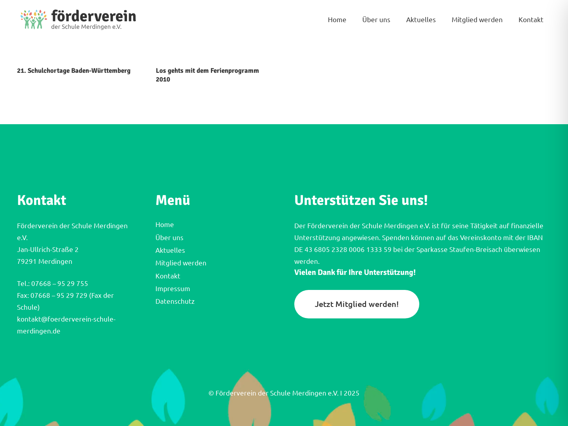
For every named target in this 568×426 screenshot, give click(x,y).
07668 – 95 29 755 (59, 283)
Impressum (172, 288)
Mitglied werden (180, 263)
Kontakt (167, 276)
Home (164, 224)
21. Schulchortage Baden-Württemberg (74, 70)
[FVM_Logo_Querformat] (78, 20)
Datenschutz (175, 301)
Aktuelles (170, 250)
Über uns (169, 237)
